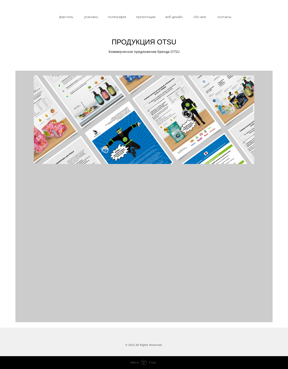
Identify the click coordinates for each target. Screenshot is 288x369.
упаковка (91, 17)
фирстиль (66, 17)
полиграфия (117, 17)
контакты (224, 17)
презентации (146, 17)
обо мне (199, 17)
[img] (144, 7)
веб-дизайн (174, 17)
